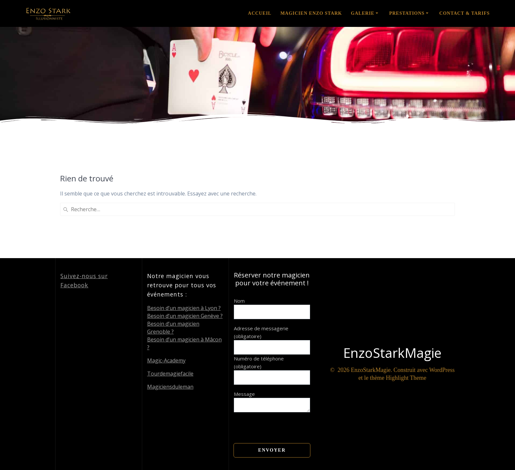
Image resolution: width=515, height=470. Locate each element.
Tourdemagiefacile (170, 373)
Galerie (362, 13)
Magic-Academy (166, 360)
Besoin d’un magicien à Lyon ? (184, 308)
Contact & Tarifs (464, 13)
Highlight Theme (406, 378)
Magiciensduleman (170, 386)
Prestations (407, 13)
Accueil (260, 13)
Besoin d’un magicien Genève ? (185, 315)
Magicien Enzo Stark (311, 13)
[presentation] (284, 425)
